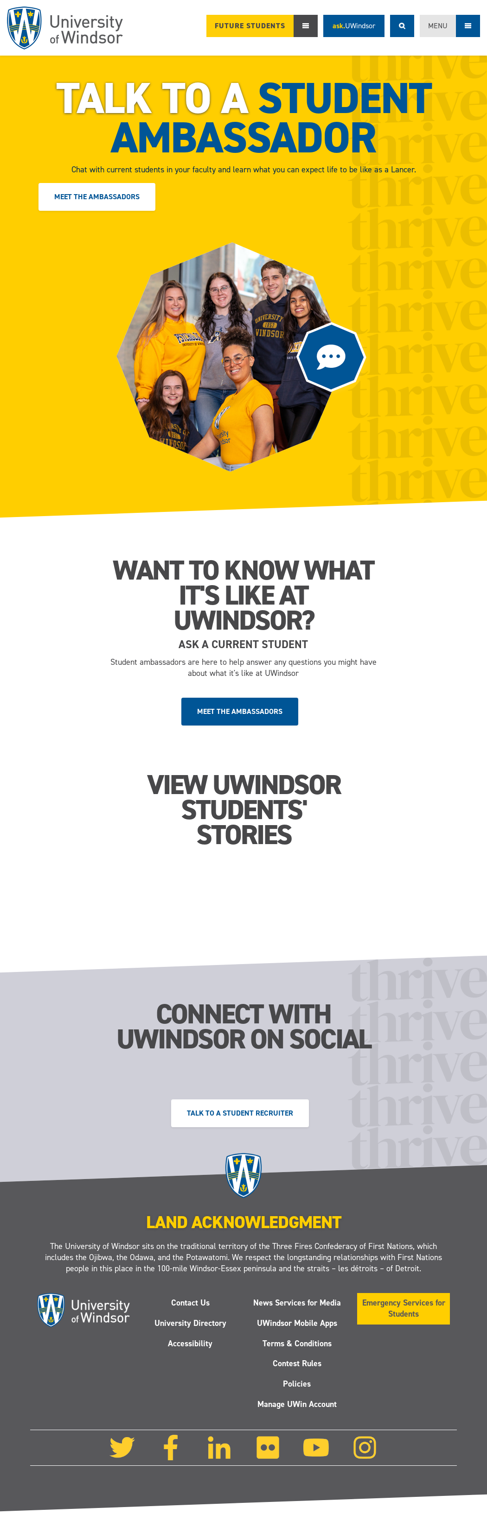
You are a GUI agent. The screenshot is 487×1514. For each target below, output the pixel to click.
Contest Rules (297, 1363)
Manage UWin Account (297, 1404)
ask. (354, 26)
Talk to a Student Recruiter (240, 1113)
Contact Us (190, 1302)
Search (402, 26)
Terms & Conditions (297, 1343)
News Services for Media (297, 1302)
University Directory (190, 1323)
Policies (297, 1383)
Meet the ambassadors (97, 197)
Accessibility (190, 1343)
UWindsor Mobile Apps (297, 1323)
